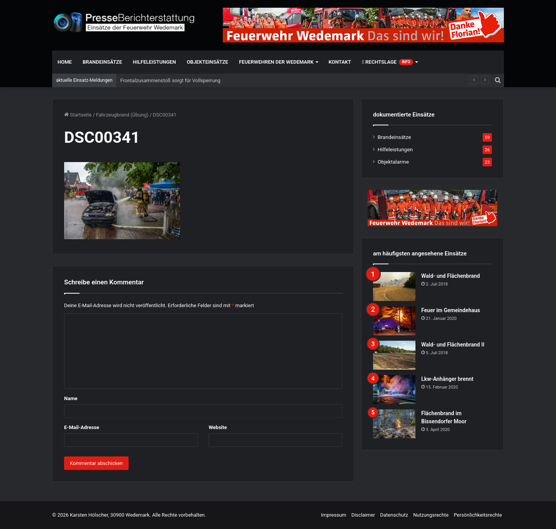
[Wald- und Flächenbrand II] (394, 355)
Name (70, 398)
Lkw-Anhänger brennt (447, 379)
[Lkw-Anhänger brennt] (394, 389)
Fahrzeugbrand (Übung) (122, 115)
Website (217, 427)
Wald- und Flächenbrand (450, 276)
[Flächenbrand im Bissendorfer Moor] (394, 423)
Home (65, 62)
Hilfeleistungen (154, 62)
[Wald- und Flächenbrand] (394, 286)
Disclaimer (363, 515)
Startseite (78, 115)
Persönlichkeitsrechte (478, 515)
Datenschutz (394, 515)
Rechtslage (387, 62)
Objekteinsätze (207, 62)
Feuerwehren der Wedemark (276, 62)
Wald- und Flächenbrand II (452, 344)
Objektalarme (393, 162)
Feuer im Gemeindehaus (450, 310)
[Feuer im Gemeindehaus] (394, 320)
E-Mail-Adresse (81, 427)
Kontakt (340, 62)
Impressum (333, 515)
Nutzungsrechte (431, 515)
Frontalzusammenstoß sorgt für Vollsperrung (170, 80)
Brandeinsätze (102, 62)
